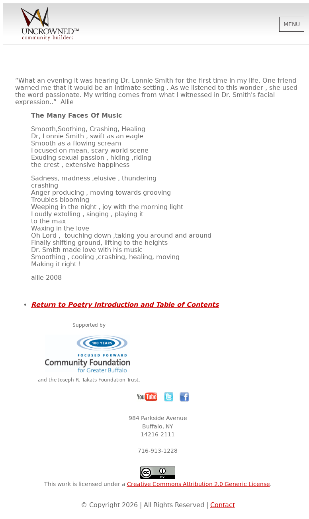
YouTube (147, 397)
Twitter (169, 397)
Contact (222, 505)
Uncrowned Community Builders (50, 24)
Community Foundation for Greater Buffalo (89, 353)
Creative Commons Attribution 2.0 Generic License (198, 484)
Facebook (184, 397)
